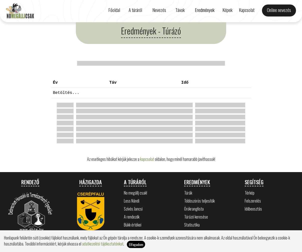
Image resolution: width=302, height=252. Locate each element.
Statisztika (192, 225)
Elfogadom (136, 244)
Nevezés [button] (159, 9)
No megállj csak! (135, 193)
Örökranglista (194, 209)
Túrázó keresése (196, 217)
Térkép (249, 193)
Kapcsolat (246, 9)
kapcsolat (147, 159)
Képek (227, 9)
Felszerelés (253, 201)
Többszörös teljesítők (199, 201)
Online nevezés (279, 9)
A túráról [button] (135, 9)
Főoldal (114, 9)
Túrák (188, 193)
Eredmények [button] (204, 9)
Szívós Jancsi (133, 209)
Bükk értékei (132, 225)
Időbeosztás (253, 209)
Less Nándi (131, 201)
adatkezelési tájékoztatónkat (102, 244)
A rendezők (131, 217)
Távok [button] (180, 9)
